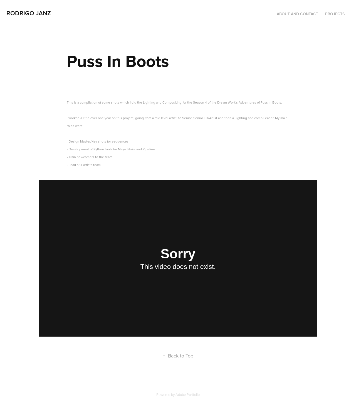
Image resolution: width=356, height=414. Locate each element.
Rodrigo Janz (28, 13)
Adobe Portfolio (187, 394)
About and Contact (297, 14)
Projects (335, 14)
